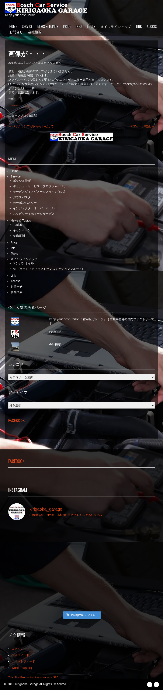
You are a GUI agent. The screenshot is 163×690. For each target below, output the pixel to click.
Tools (91, 26)
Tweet (14, 105)
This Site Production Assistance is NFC (33, 677)
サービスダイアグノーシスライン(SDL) (39, 191)
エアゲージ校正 (142, 126)
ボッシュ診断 (22, 180)
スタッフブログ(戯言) (22, 115)
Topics (17, 224)
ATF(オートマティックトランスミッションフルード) (48, 268)
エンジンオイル (23, 263)
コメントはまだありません (44, 62)
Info (79, 26)
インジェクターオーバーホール (34, 208)
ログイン (17, 648)
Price (67, 26)
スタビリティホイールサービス (34, 213)
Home (13, 26)
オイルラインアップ (115, 26)
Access (152, 26)
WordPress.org (21, 667)
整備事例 (19, 235)
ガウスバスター (23, 197)
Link (139, 26)
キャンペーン (22, 230)
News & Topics (47, 26)
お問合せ (16, 31)
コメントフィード (23, 661)
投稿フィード (20, 655)
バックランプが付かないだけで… (32, 126)
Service (27, 26)
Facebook (16, 420)
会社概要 (35, 31)
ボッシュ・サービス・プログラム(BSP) (39, 186)
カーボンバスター (25, 202)
